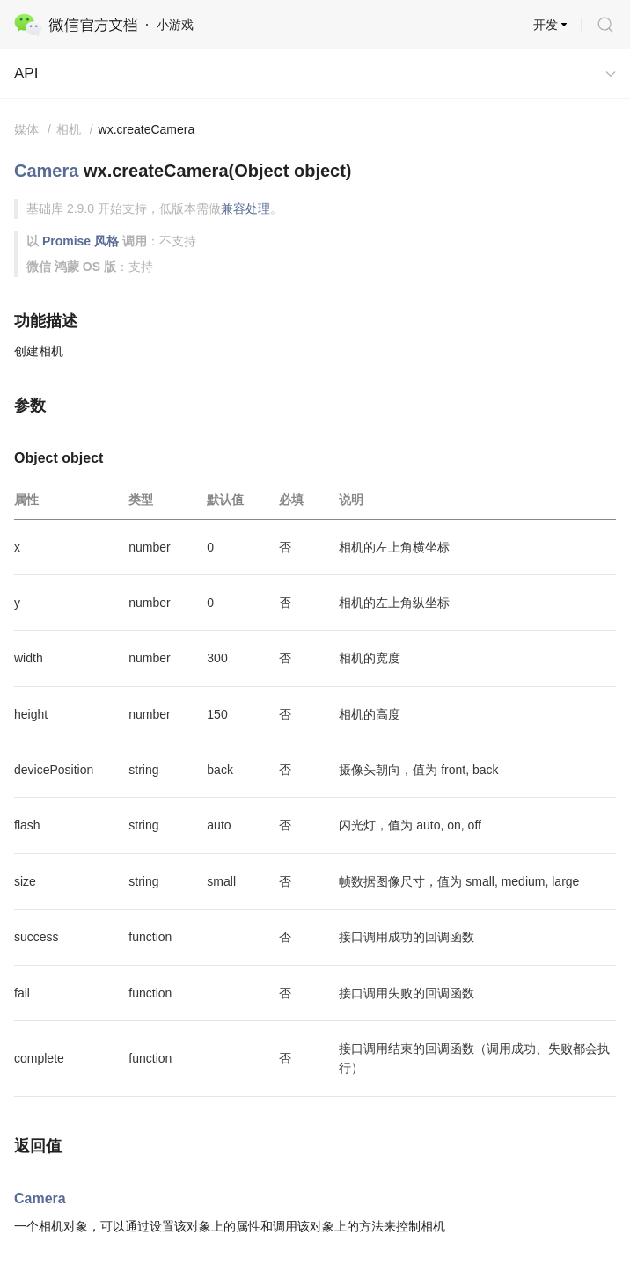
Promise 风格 (80, 241)
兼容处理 (245, 208)
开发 (545, 25)
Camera (46, 170)
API (26, 73)
